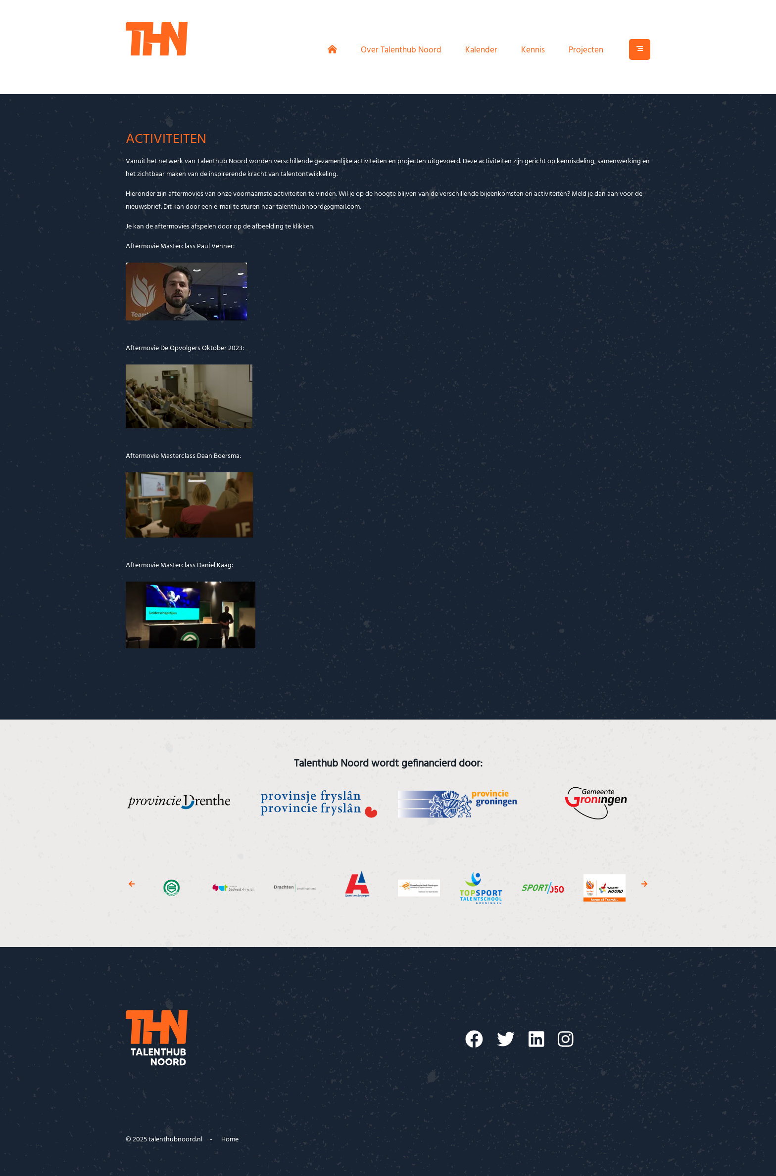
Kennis (533, 50)
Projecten (586, 50)
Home (230, 1139)
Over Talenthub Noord (401, 50)
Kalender (481, 50)
